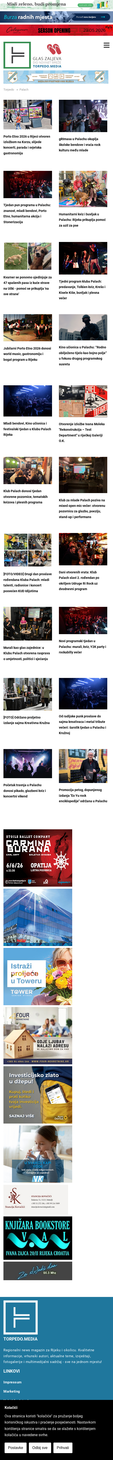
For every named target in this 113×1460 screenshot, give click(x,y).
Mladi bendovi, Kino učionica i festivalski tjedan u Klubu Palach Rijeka (27, 429)
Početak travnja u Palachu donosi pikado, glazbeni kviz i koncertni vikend (24, 790)
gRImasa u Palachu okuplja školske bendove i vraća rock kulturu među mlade (79, 144)
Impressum (12, 1382)
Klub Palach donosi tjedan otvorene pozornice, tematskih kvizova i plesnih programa (25, 496)
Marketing (11, 1391)
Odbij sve (40, 1448)
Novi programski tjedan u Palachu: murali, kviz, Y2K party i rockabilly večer (82, 646)
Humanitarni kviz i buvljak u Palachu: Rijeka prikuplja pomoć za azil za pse (82, 220)
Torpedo (8, 89)
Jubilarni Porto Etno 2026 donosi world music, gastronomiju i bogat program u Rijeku (27, 354)
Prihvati (63, 1448)
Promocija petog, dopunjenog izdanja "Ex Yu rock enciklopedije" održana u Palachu (83, 795)
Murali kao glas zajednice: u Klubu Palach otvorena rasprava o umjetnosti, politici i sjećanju (26, 653)
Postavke (15, 1448)
